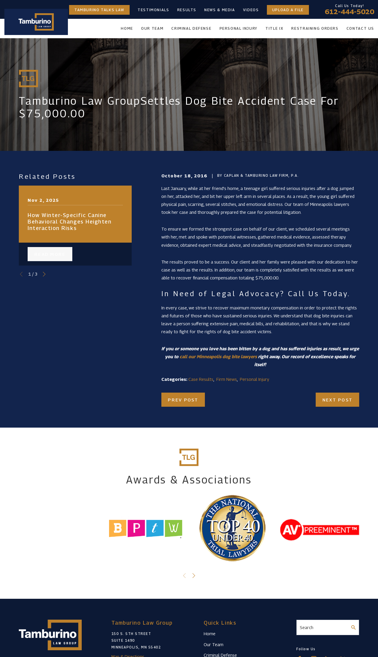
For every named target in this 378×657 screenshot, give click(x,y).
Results (186, 10)
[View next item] (44, 274)
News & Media (219, 10)
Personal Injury (254, 379)
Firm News (226, 379)
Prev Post (183, 399)
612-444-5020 (349, 11)
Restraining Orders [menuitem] (314, 28)
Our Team (213, 644)
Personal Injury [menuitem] (238, 28)
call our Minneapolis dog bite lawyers (218, 356)
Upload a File (288, 10)
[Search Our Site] (353, 627)
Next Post (337, 399)
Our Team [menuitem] (152, 28)
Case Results (200, 379)
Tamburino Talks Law (99, 10)
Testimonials (153, 10)
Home (209, 633)
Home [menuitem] (127, 28)
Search (306, 627)
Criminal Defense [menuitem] (191, 28)
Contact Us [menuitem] (360, 28)
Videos (251, 10)
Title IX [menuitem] (274, 28)
